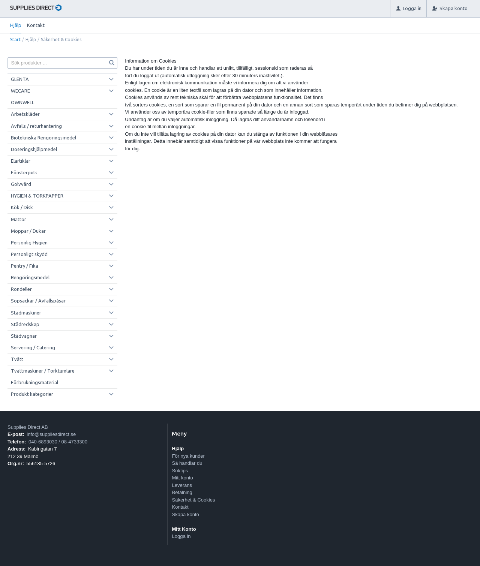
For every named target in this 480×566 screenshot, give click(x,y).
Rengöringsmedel (30, 277)
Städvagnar (24, 335)
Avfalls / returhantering (36, 126)
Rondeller (21, 289)
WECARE (20, 90)
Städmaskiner (26, 312)
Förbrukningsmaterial (34, 382)
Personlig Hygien (29, 242)
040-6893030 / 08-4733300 (57, 442)
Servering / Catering (33, 347)
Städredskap (25, 324)
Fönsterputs (24, 172)
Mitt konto (182, 478)
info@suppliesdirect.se (51, 434)
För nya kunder (188, 456)
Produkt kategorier (32, 394)
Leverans (182, 485)
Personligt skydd (29, 254)
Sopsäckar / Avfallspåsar (38, 300)
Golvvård (21, 184)
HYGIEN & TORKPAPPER (37, 195)
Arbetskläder (25, 114)
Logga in (181, 536)
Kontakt (36, 25)
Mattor (18, 219)
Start (15, 39)
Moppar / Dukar (28, 231)
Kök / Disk (22, 207)
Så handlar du (187, 463)
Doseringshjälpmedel (34, 149)
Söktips (180, 470)
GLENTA (20, 79)
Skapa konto (185, 514)
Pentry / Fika (24, 265)
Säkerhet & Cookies (193, 500)
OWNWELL (22, 102)
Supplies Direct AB (28, 427)
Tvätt (17, 359)
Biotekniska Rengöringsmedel (43, 137)
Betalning (182, 492)
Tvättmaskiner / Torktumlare (43, 370)
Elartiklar (20, 160)
